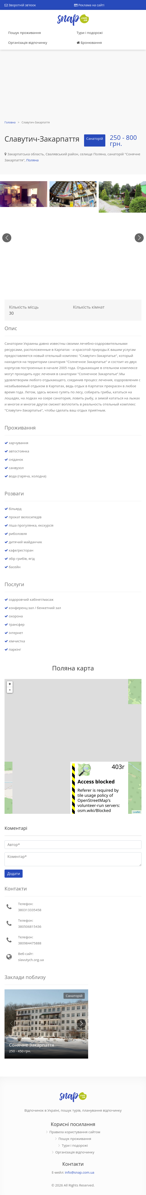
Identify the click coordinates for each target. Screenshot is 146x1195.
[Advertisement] (73, 85)
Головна (10, 122)
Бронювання (89, 42)
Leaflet (136, 812)
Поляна (32, 160)
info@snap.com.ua (79, 1172)
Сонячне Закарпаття (31, 1045)
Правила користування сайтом (74, 1132)
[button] (139, 237)
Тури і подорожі (90, 32)
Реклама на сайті (89, 5)
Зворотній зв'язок (20, 5)
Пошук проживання (24, 32)
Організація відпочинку (27, 42)
